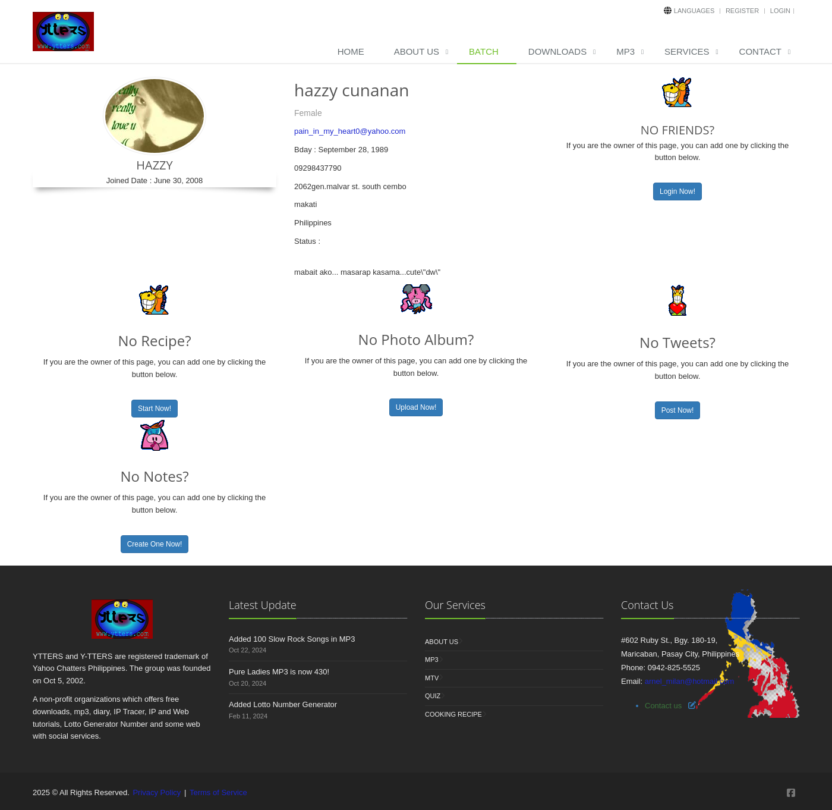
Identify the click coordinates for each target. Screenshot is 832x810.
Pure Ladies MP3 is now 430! (279, 671)
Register (742, 10)
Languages (694, 10)
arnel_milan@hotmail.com (689, 681)
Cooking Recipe (453, 714)
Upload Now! (416, 407)
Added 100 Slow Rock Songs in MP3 (292, 639)
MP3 (625, 51)
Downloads (557, 51)
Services (687, 51)
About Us (416, 51)
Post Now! (677, 410)
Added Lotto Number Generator (283, 704)
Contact (760, 51)
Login (780, 10)
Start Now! (154, 408)
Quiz (432, 695)
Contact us (663, 705)
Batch (484, 51)
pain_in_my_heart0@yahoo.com (349, 131)
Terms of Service (218, 792)
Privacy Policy (157, 792)
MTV (432, 678)
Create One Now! (154, 544)
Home (351, 51)
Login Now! (677, 191)
